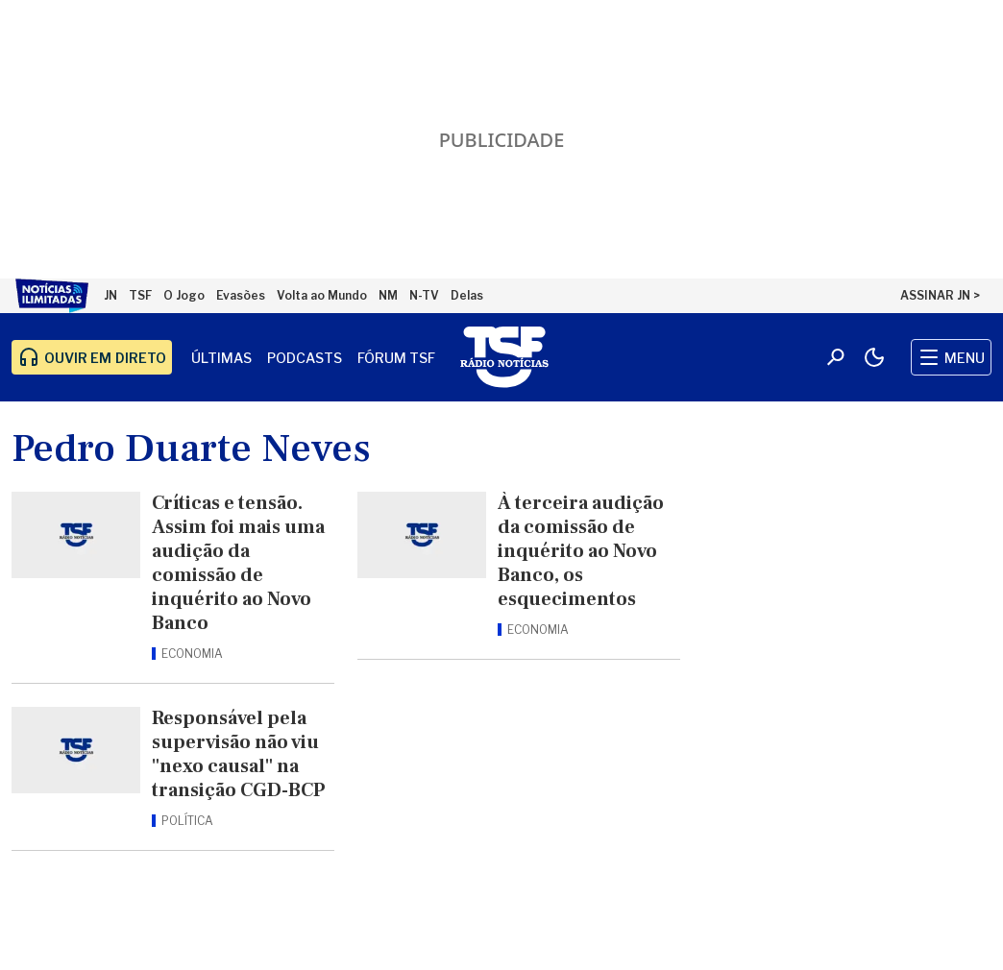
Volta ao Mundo (322, 295)
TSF (140, 295)
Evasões (240, 295)
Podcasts (304, 358)
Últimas (221, 358)
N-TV (424, 295)
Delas (467, 295)
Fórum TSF (396, 358)
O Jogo (184, 295)
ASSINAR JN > (940, 295)
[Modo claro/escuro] (874, 357)
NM (388, 295)
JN (110, 295)
